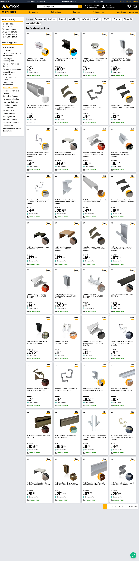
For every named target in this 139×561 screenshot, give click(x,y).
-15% (76, 81)
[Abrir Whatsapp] (94, 7)
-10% (48, 81)
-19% (48, 34)
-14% (132, 81)
